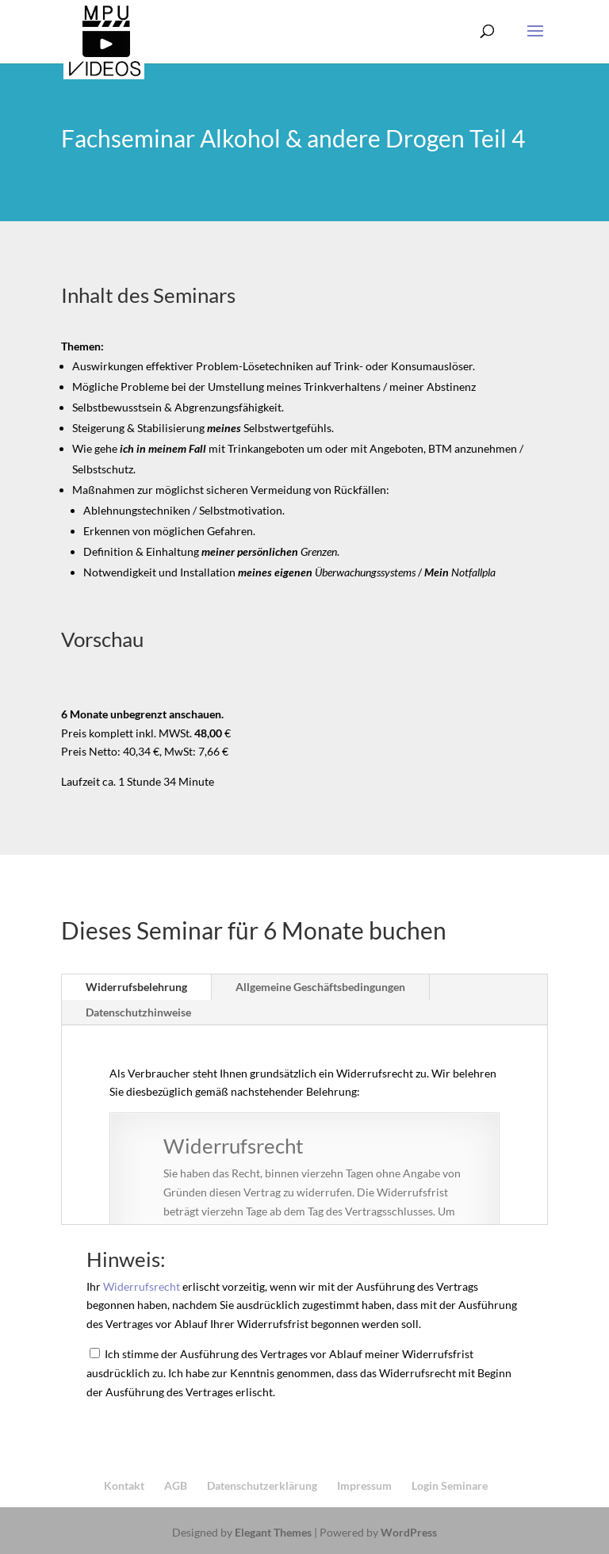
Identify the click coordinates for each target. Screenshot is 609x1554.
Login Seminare (450, 1485)
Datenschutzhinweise (138, 1012)
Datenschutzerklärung (262, 1485)
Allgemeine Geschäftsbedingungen (320, 986)
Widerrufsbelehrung (136, 986)
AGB (175, 1485)
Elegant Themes (273, 1532)
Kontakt (124, 1485)
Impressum (364, 1485)
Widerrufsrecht (141, 1286)
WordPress (409, 1532)
